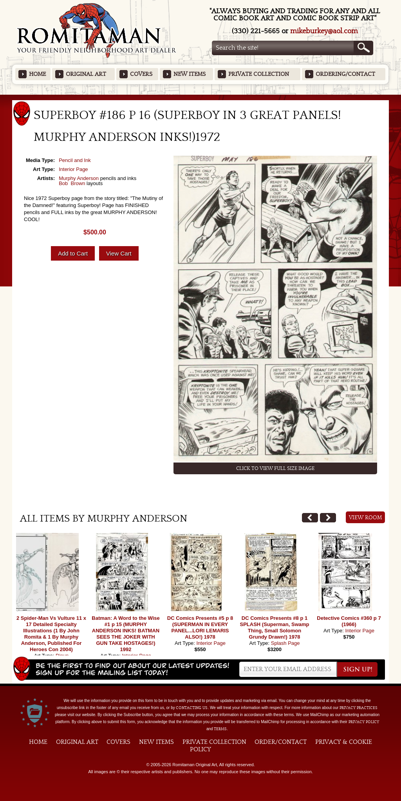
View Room (365, 518)
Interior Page (73, 169)
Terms (220, 729)
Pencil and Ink (75, 160)
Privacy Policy (364, 722)
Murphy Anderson (79, 178)
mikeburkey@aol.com (324, 31)
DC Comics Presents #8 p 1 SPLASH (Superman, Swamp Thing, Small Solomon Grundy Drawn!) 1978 (274, 627)
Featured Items (200, 97)
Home (37, 74)
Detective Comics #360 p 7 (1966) (349, 621)
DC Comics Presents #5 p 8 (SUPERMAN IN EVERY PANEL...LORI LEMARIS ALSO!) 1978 (200, 627)
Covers (141, 74)
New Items (189, 74)
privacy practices (359, 708)
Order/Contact (281, 741)
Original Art (86, 74)
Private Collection (258, 74)
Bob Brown (72, 183)
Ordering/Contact (345, 74)
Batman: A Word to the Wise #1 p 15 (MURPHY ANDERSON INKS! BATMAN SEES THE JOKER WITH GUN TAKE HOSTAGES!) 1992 (125, 633)
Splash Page (285, 643)
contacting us (192, 708)
